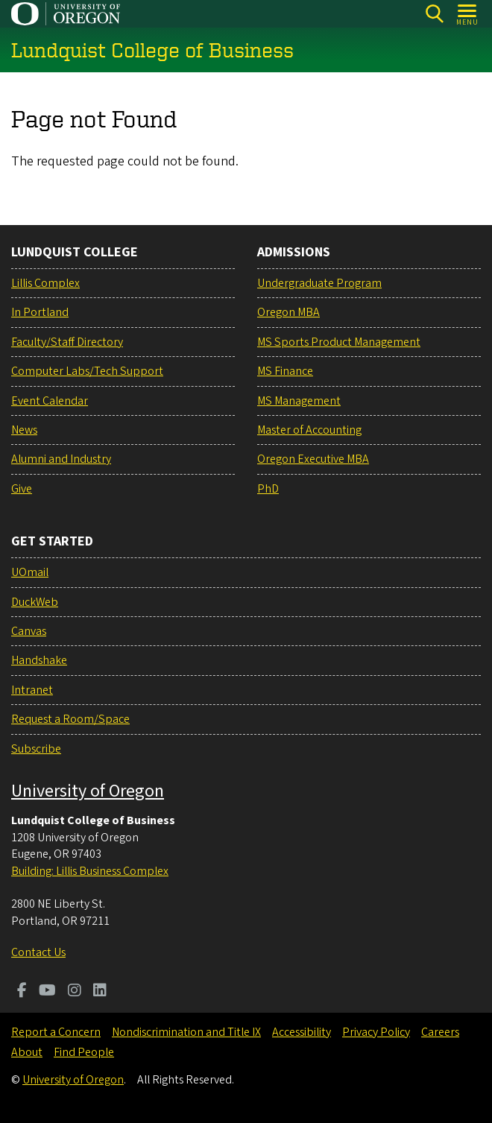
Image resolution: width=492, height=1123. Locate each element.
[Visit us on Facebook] (22, 992)
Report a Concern (56, 1032)
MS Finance (285, 371)
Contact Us (38, 952)
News (24, 430)
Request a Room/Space (70, 719)
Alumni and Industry (61, 459)
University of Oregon (87, 791)
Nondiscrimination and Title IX (186, 1032)
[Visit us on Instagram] (74, 992)
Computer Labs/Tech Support (87, 371)
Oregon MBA (288, 312)
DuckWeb (34, 602)
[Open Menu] (468, 14)
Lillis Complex (45, 283)
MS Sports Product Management (338, 342)
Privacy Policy (376, 1032)
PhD (268, 489)
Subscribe (36, 749)
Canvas (28, 631)
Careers (440, 1032)
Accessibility (301, 1032)
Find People (84, 1052)
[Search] (434, 13)
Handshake (39, 660)
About (26, 1052)
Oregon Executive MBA (313, 459)
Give (21, 489)
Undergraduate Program (319, 283)
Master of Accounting (309, 430)
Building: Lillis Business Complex (89, 871)
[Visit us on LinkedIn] (100, 992)
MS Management (299, 401)
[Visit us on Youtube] (47, 992)
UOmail (29, 572)
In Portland (40, 312)
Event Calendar (49, 401)
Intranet (32, 690)
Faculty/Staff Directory (67, 342)
